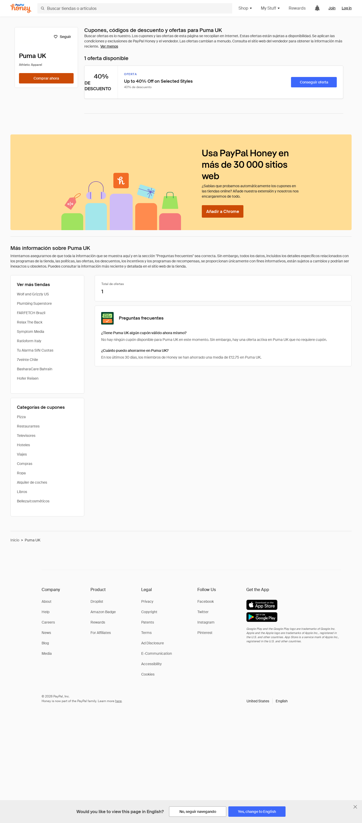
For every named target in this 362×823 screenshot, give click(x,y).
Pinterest (204, 632)
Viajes (22, 454)
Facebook (205, 601)
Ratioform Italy (29, 341)
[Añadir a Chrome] (222, 211)
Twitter (203, 612)
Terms (146, 632)
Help (45, 612)
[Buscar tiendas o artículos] (134, 8)
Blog (45, 643)
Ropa (21, 473)
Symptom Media (30, 331)
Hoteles (23, 445)
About (46, 601)
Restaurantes (28, 426)
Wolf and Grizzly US (33, 294)
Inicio (14, 540)
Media (47, 653)
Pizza (21, 416)
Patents (147, 622)
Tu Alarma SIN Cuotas (35, 350)
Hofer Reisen (27, 378)
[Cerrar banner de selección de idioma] (355, 807)
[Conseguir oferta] (314, 82)
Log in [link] (347, 8)
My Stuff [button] (270, 8)
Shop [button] (245, 8)
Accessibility (151, 664)
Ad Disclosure (152, 643)
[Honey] (20, 8)
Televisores (26, 435)
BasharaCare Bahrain (34, 369)
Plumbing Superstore (34, 303)
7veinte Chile (27, 359)
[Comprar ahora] (46, 78)
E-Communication (156, 653)
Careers (48, 622)
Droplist (96, 601)
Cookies (147, 674)
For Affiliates (100, 632)
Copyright (149, 612)
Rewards (297, 8)
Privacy (147, 601)
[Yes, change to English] (257, 811)
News (46, 632)
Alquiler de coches (32, 482)
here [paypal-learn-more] (118, 701)
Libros (22, 491)
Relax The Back (29, 322)
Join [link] (331, 8)
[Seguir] (62, 36)
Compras (24, 463)
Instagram (206, 622)
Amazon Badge (103, 612)
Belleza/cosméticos (33, 501)
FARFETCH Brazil (31, 312)
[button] (267, 701)
